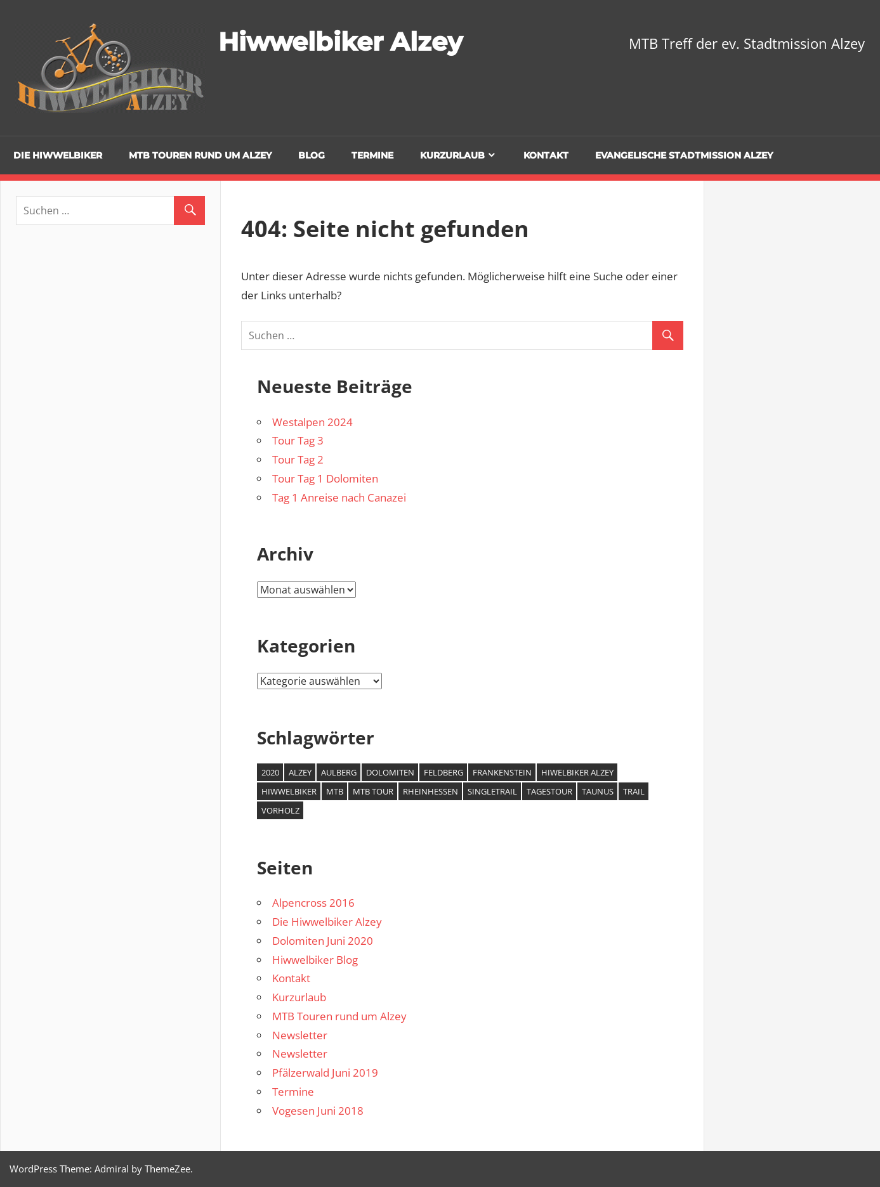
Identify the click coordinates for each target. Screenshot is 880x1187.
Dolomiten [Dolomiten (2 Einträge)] (390, 772)
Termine (372, 155)
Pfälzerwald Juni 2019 (325, 1072)
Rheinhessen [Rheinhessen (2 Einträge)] (430, 791)
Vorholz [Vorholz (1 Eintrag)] (280, 810)
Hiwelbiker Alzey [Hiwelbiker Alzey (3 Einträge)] (577, 772)
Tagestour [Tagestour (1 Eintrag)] (549, 791)
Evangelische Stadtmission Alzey (684, 155)
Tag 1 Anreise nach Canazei (339, 497)
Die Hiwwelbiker (57, 155)
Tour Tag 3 (298, 440)
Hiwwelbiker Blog (315, 959)
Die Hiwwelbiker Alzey (327, 921)
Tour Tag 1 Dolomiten (325, 478)
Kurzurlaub (452, 155)
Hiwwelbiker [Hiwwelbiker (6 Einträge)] (289, 791)
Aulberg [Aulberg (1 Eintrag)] (339, 772)
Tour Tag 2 (298, 459)
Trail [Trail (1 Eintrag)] (634, 791)
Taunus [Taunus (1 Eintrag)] (598, 791)
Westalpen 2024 (312, 422)
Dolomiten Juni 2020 (322, 940)
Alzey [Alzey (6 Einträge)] (300, 772)
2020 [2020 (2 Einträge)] (270, 772)
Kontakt (545, 155)
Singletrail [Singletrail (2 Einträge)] (492, 791)
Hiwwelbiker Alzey (340, 41)
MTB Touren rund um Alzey (200, 155)
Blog (311, 155)
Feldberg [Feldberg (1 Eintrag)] (443, 772)
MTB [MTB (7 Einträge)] (334, 791)
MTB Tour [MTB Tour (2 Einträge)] (373, 791)
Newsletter (299, 1035)
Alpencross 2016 (313, 902)
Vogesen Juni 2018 (318, 1110)
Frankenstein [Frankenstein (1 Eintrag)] (502, 772)
